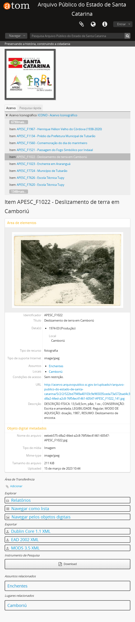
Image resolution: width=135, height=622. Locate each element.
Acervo (11, 108)
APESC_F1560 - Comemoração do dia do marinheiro (52, 143)
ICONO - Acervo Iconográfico (57, 115)
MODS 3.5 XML (23, 548)
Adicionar (16, 486)
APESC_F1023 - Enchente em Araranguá (43, 164)
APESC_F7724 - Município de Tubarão (42, 171)
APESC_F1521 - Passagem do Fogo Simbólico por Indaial (55, 150)
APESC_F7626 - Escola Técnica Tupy (40, 178)
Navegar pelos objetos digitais (38, 517)
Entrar (121, 24)
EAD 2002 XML (22, 539)
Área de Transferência (81, 24)
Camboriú (56, 371)
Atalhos (104, 24)
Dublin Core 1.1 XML (28, 531)
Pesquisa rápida (30, 108)
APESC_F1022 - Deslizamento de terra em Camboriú (52, 157)
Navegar (15, 36)
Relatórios (18, 500)
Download (68, 564)
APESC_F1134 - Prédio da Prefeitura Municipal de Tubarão (56, 136)
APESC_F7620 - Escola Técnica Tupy (40, 185)
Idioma (93, 24)
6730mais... (18, 122)
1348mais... (18, 191)
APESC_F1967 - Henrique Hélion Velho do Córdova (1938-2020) (59, 129)
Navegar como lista (27, 508)
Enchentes (56, 366)
